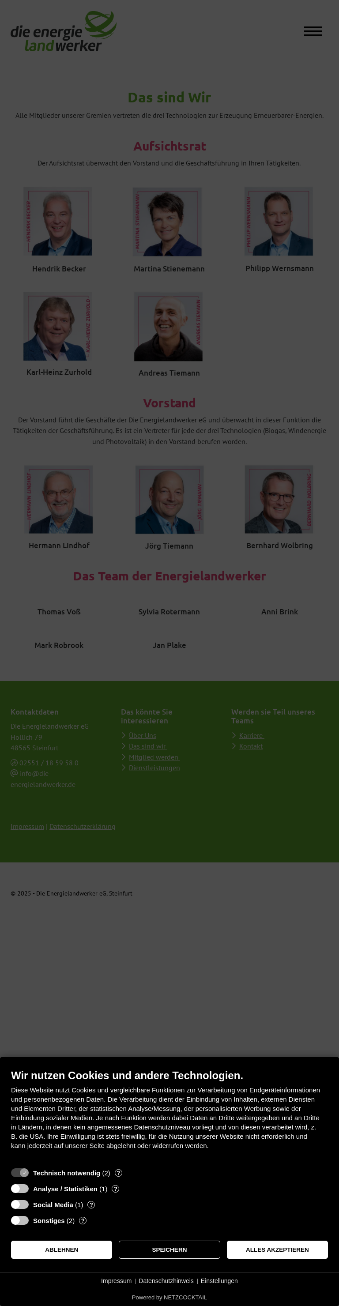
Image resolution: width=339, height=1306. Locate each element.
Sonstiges (49, 1220)
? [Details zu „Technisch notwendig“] (118, 1173)
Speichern (169, 1249)
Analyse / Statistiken (65, 1189)
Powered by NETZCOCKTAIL (169, 1297)
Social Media (53, 1204)
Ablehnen (61, 1249)
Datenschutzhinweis (166, 1280)
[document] (169, 1116)
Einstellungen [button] (219, 1280)
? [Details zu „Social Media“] (91, 1204)
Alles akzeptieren (277, 1249)
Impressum (116, 1280)
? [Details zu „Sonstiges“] (83, 1220)
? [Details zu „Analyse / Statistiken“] (115, 1189)
